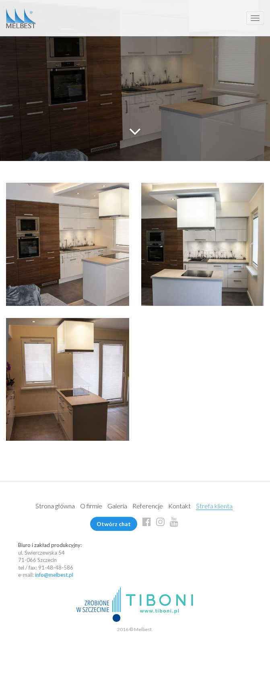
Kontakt (179, 506)
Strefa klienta (214, 506)
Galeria (117, 506)
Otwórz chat (114, 523)
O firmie (91, 506)
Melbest (21, 18)
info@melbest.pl (54, 575)
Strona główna (55, 506)
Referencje (147, 506)
